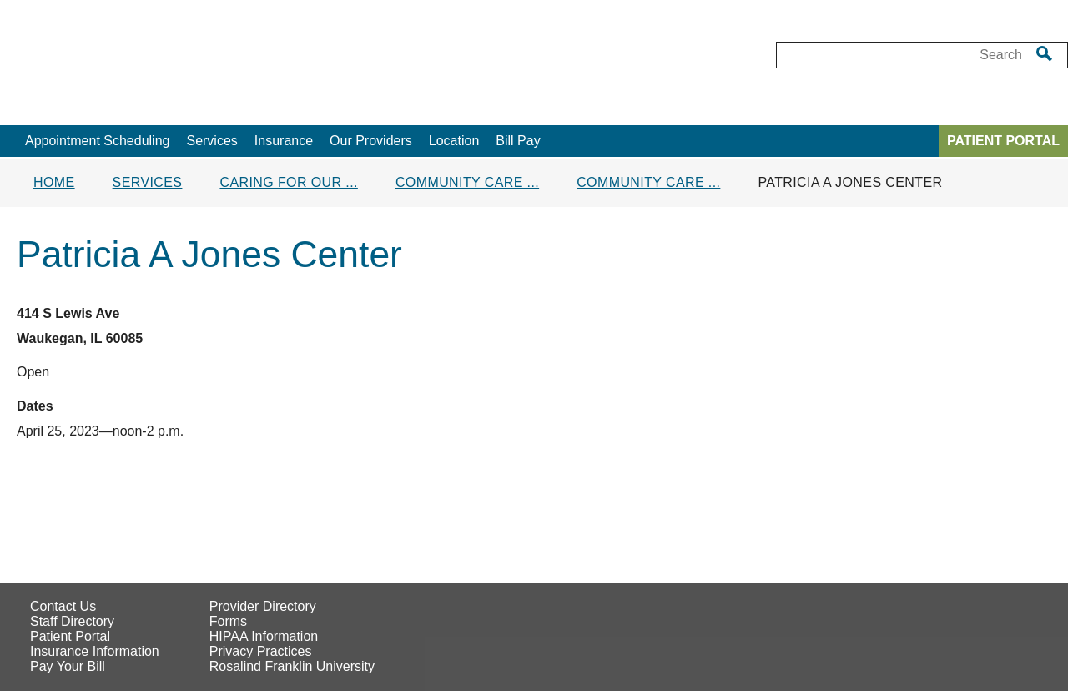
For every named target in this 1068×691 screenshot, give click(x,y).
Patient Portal (70, 636)
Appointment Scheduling (97, 141)
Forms (228, 621)
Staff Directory (72, 621)
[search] (1044, 53)
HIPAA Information (263, 636)
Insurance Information (94, 651)
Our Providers (371, 141)
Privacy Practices (260, 651)
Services (211, 141)
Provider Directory (262, 606)
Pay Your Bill (67, 666)
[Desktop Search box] (901, 55)
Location (454, 141)
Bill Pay (518, 141)
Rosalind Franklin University (292, 666)
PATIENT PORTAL (1003, 141)
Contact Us (63, 606)
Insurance (283, 141)
